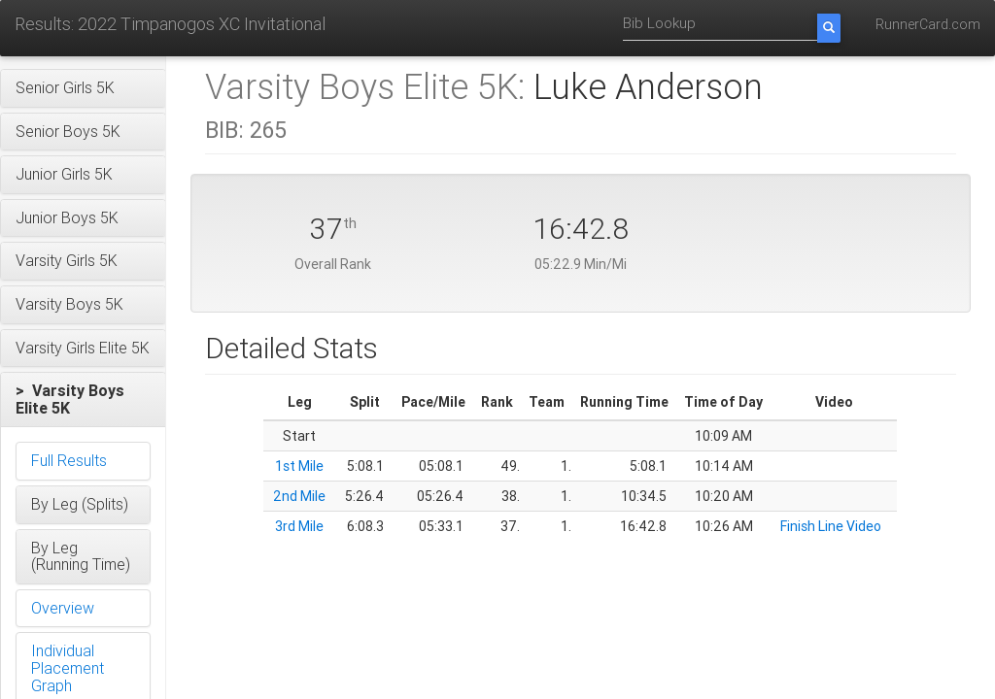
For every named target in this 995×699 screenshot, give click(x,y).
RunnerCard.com (927, 24)
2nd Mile (299, 496)
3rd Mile (299, 526)
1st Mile (299, 466)
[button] (83, 88)
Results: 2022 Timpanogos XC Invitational (170, 24)
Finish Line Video (830, 526)
